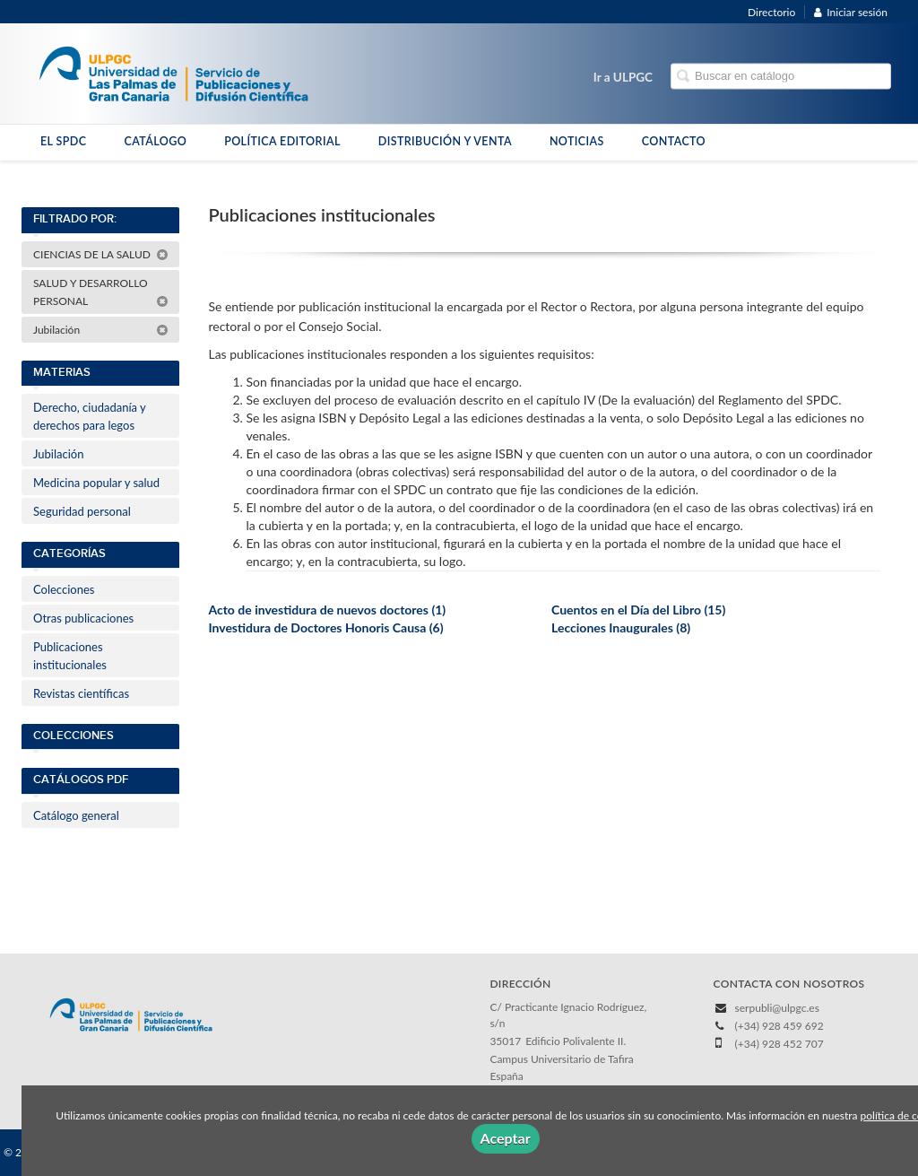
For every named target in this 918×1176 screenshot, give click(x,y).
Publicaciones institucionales (70, 656)
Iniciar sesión (851, 12)
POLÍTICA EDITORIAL (282, 141)
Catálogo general (76, 815)
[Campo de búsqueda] (781, 77)
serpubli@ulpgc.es (777, 1008)
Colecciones (63, 589)
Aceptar (506, 1137)
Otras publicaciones (83, 618)
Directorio (771, 12)
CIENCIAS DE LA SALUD (101, 254)
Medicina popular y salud (96, 482)
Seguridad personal (82, 511)
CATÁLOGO (155, 141)
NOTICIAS (577, 141)
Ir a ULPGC (623, 77)
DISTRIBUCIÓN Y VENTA (445, 141)
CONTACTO (674, 141)
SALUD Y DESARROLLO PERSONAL (101, 292)
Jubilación (101, 329)
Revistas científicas (81, 693)
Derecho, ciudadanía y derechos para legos (89, 416)
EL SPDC (63, 141)
